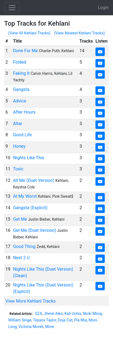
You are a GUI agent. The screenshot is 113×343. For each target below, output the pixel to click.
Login (103, 7)
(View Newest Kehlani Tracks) (79, 33)
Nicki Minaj (92, 313)
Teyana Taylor (44, 320)
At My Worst (25, 196)
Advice (19, 101)
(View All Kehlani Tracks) (29, 33)
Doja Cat (65, 320)
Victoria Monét (30, 326)
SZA (38, 313)
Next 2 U (21, 257)
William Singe (19, 320)
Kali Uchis (72, 313)
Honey (19, 146)
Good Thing (24, 246)
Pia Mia (80, 320)
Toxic (18, 169)
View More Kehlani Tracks (30, 301)
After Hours (24, 112)
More (49, 326)
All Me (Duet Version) (33, 180)
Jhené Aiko (53, 313)
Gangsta (21, 89)
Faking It (21, 73)
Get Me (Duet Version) (34, 230)
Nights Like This (28, 157)
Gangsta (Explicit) (30, 207)
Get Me (20, 219)
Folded (19, 62)
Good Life (22, 134)
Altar (17, 123)
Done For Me (25, 50)
